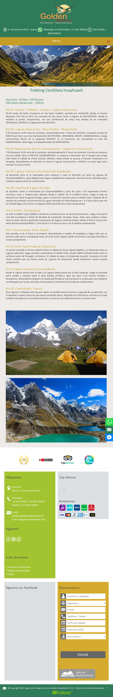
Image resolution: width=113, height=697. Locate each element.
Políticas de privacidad (18, 571)
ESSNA (11, 574)
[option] (23, 460)
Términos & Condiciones (19, 567)
